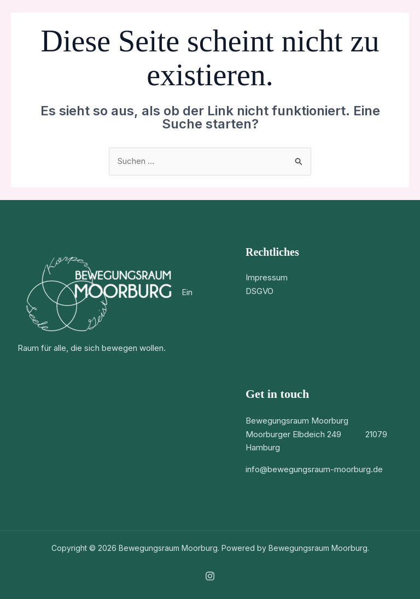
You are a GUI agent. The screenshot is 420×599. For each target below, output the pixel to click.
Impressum (267, 277)
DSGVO (259, 291)
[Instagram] (210, 576)
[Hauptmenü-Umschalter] (395, 22)
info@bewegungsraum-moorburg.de (314, 469)
